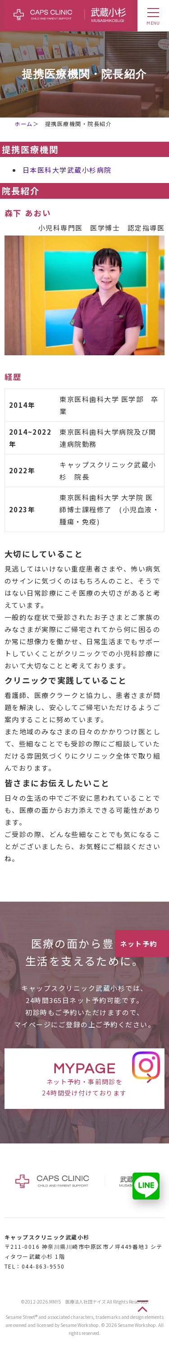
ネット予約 (138, 943)
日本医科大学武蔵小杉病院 (67, 169)
